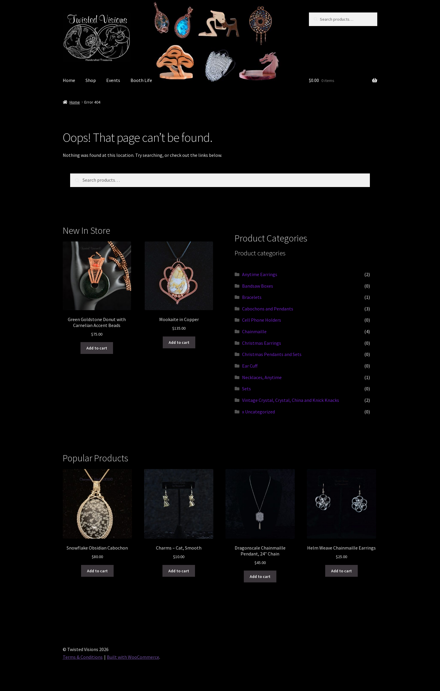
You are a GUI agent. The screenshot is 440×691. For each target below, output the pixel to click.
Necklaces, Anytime (262, 377)
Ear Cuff (249, 366)
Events (113, 80)
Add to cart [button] (96, 348)
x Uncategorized (258, 412)
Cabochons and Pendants (267, 309)
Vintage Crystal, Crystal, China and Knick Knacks (290, 400)
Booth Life (141, 80)
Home (69, 80)
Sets (246, 389)
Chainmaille (254, 331)
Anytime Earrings (259, 274)
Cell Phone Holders (261, 320)
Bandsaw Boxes (257, 286)
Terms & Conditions (83, 657)
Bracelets (252, 297)
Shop (91, 80)
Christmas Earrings (261, 343)
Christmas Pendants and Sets (272, 354)
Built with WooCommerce (133, 657)
